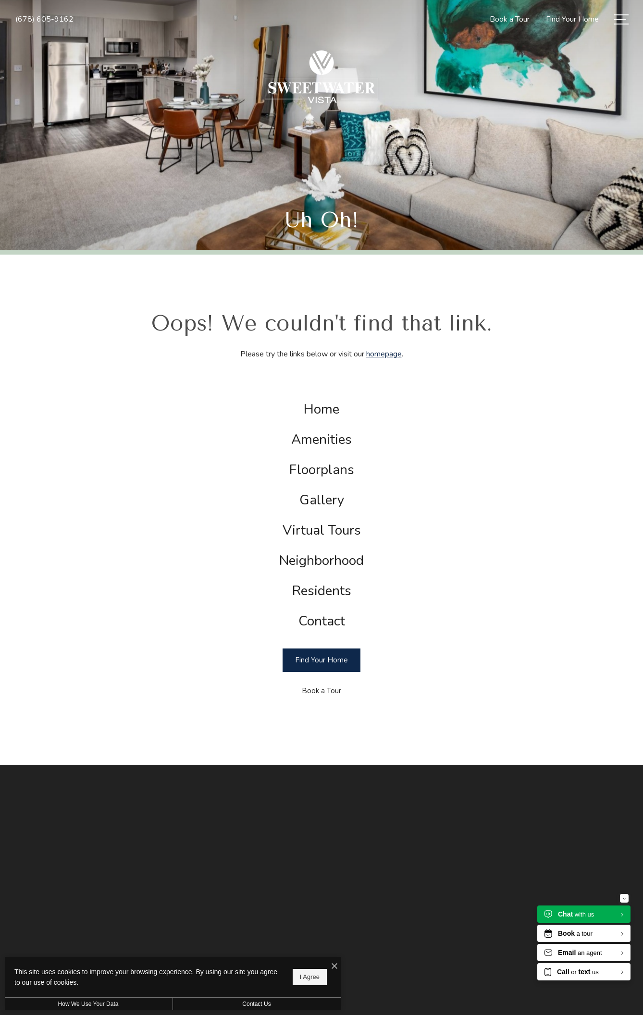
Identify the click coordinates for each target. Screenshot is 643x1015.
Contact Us (256, 1004)
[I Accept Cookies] (334, 966)
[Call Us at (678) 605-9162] (44, 19)
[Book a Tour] (321, 691)
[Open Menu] (621, 19)
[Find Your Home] (321, 660)
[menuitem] (321, 409)
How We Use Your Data (88, 1004)
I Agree (310, 976)
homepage (384, 354)
